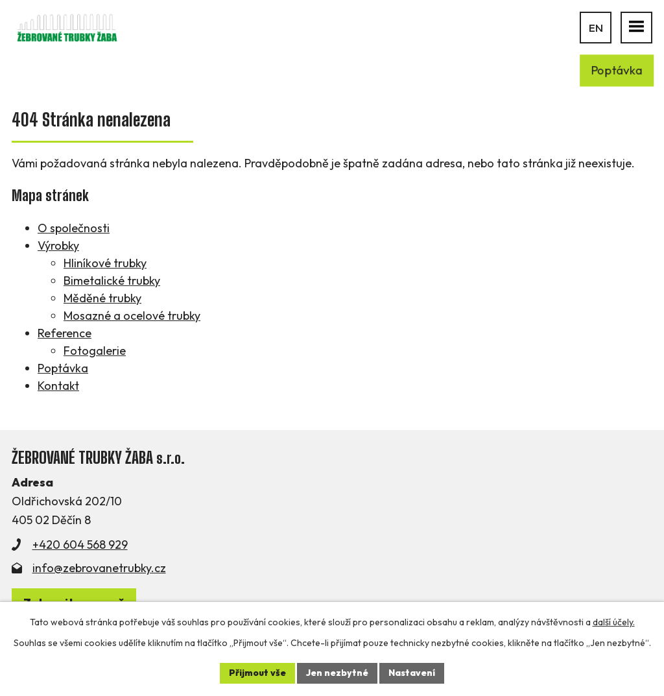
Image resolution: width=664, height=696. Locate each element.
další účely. (614, 622)
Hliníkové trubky (105, 263)
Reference (64, 333)
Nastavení (411, 672)
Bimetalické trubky (112, 280)
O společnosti (74, 228)
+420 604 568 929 (80, 544)
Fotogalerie (95, 350)
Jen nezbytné (337, 672)
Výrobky (58, 245)
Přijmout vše (257, 672)
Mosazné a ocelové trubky (132, 315)
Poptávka (63, 368)
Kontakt (58, 385)
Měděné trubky (102, 298)
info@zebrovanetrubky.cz (99, 567)
